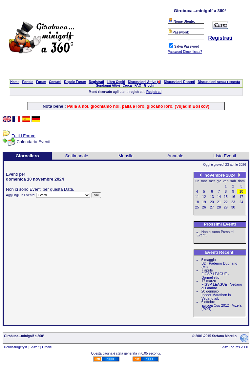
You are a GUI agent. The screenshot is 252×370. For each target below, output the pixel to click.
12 (204, 197)
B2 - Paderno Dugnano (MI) (219, 265)
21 (219, 202)
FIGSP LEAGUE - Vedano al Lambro (221, 286)
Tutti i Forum (23, 135)
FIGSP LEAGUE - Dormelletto (215, 275)
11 (197, 197)
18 (197, 202)
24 (241, 202)
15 (226, 197)
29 (226, 207)
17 (241, 197)
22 (226, 202)
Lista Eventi (224, 155)
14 (219, 197)
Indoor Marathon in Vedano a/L (216, 296)
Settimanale (76, 155)
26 (204, 207)
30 (233, 207)
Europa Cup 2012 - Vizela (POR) (221, 307)
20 (212, 202)
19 (204, 202)
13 (212, 197)
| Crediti (46, 347)
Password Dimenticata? (185, 52)
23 (233, 202)
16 (233, 197)
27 (212, 207)
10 (241, 191)
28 (219, 207)
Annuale (175, 155)
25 (197, 207)
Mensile (126, 155)
